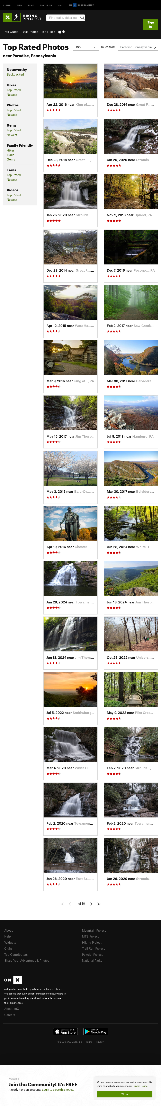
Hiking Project (91, 942)
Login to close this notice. (58, 1089)
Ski (60, 5)
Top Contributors (16, 954)
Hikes (11, 150)
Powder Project (92, 954)
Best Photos (30, 31)
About (8, 930)
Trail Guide (10, 31)
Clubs (8, 948)
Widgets (10, 942)
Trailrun (46, 5)
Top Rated (14, 90)
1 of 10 (80, 903)
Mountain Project (94, 930)
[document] (124, 1088)
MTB (19, 5)
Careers (9, 1015)
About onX (11, 1008)
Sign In (150, 24)
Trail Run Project (93, 948)
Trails (10, 155)
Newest (12, 94)
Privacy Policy (140, 1086)
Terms (89, 1041)
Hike (31, 5)
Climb (7, 5)
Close (124, 1094)
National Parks (92, 960)
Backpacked (15, 74)
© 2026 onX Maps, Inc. (69, 1041)
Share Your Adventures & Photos (26, 960)
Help (7, 936)
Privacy (100, 1041)
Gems (11, 159)
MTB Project (90, 936)
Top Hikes (48, 31)
